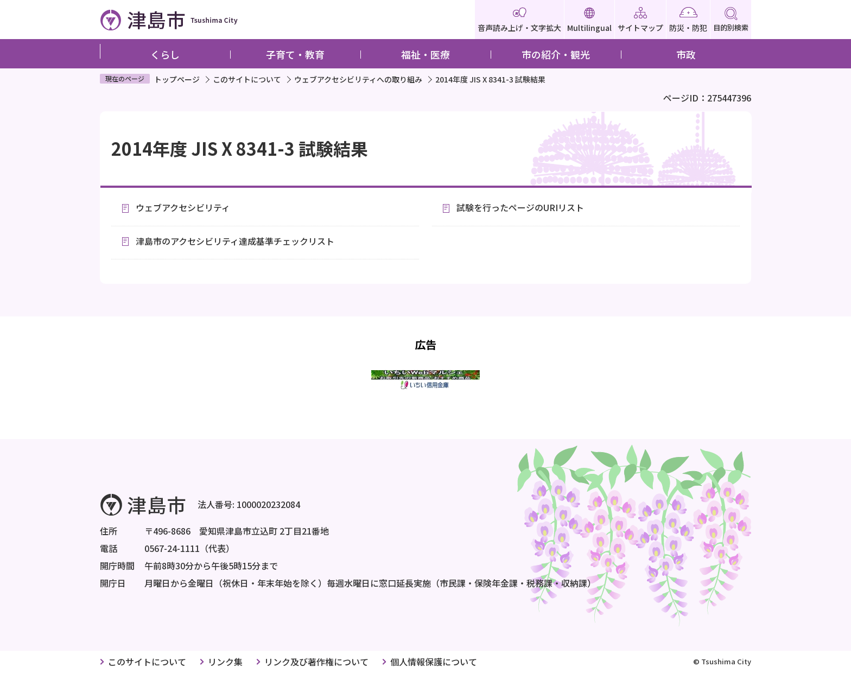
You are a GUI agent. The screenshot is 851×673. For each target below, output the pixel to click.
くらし (165, 54)
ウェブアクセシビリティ (183, 207)
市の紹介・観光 (556, 54)
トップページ (177, 79)
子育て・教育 (295, 54)
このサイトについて (247, 79)
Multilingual (589, 20)
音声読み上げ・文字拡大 (519, 20)
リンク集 (225, 661)
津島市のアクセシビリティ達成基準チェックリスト (235, 240)
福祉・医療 (425, 54)
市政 (686, 54)
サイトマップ (640, 20)
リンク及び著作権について (316, 661)
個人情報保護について (433, 661)
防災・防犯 (688, 20)
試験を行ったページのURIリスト (520, 207)
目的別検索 (730, 20)
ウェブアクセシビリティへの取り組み (358, 79)
